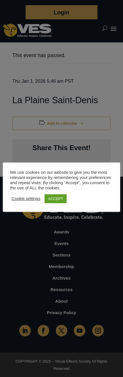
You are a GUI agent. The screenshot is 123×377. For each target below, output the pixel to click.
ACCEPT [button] (55, 199)
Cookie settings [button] (25, 198)
